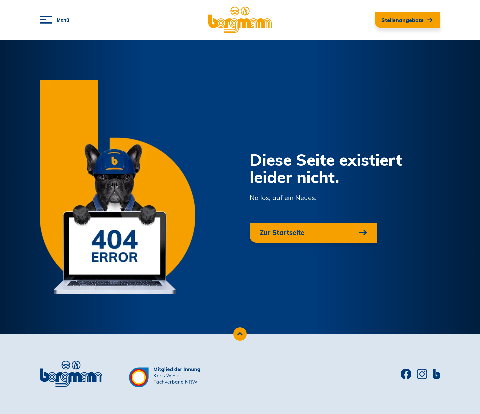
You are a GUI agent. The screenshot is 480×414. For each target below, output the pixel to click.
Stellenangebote (402, 20)
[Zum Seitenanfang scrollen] (240, 334)
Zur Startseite (282, 232)
